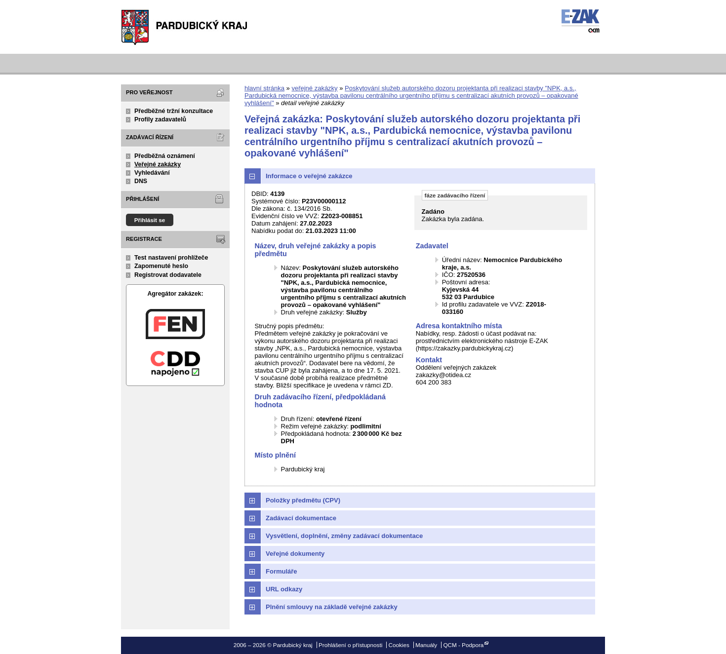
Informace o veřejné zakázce (309, 176)
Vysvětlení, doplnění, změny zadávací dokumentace (344, 535)
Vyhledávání (152, 172)
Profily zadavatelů (160, 119)
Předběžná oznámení (164, 156)
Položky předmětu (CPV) (303, 500)
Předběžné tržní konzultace (173, 111)
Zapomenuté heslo (161, 266)
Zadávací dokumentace (301, 518)
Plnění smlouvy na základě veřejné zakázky (332, 607)
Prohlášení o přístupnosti (350, 645)
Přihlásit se (149, 220)
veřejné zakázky (314, 88)
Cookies (399, 645)
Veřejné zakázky (157, 164)
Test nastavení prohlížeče (171, 257)
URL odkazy (284, 589)
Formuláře (281, 571)
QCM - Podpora (463, 645)
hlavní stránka (264, 88)
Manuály (426, 645)
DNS (140, 181)
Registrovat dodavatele (168, 274)
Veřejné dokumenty (295, 553)
